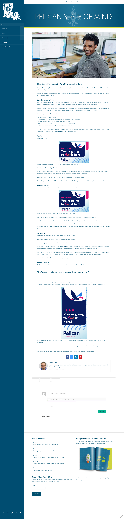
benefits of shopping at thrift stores (57, 102)
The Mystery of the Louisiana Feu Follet (44, 451)
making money (45, 380)
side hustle (55, 380)
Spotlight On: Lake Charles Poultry (43, 470)
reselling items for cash (60, 131)
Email (33, 485)
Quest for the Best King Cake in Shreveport (45, 444)
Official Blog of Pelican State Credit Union (74, 1)
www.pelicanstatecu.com (56, 370)
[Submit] (102, 411)
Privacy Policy (105, 478)
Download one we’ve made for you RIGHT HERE (63, 124)
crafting (35, 380)
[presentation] (94, 405)
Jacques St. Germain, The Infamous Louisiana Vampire (48, 457)
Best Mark (62, 346)
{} (70, 399)
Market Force (71, 346)
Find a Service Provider (95, 284)
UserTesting (65, 246)
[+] (73, 399)
